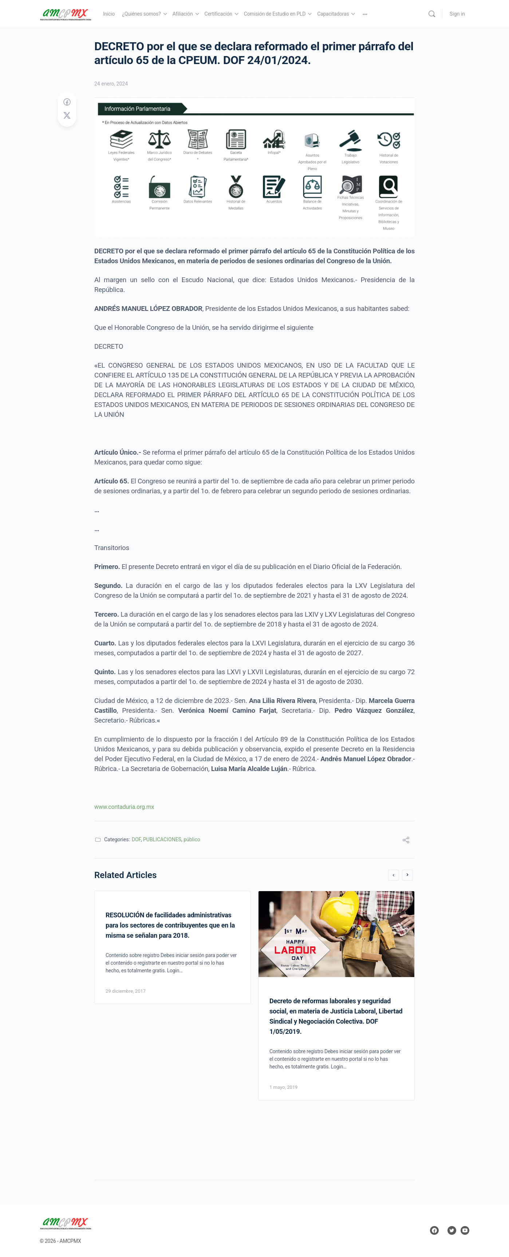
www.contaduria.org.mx (124, 806)
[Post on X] (67, 115)
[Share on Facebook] (67, 102)
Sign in (457, 14)
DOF (136, 839)
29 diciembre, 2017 (126, 991)
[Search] (432, 13)
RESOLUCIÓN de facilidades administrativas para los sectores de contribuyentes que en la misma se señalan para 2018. (170, 925)
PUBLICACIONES (162, 839)
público (192, 839)
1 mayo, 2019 (283, 1087)
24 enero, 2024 (111, 84)
